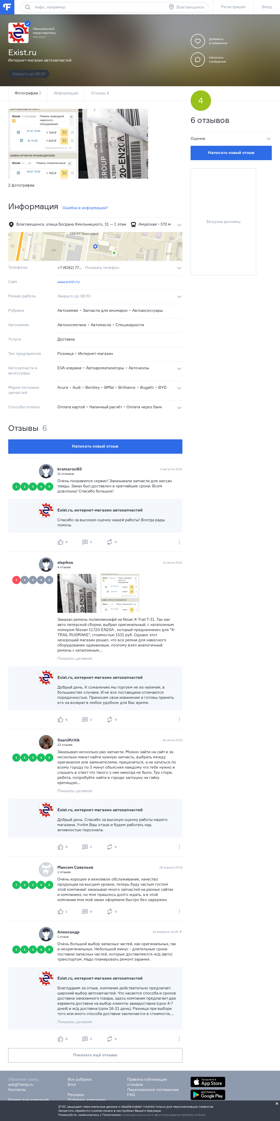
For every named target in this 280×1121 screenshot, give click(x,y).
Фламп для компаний (28, 1099)
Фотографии (28, 93)
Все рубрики (79, 1079)
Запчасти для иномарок (105, 310)
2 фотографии (21, 185)
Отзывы (100, 93)
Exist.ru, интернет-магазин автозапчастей (100, 510)
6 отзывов (210, 120)
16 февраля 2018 (167, 932)
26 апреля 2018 (170, 867)
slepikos (65, 562)
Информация (66, 93)
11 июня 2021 (172, 562)
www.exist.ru (68, 281)
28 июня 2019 (172, 740)
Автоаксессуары (147, 310)
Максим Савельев (75, 867)
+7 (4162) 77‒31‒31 (70, 267)
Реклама (76, 1094)
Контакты (17, 1089)
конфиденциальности (138, 1115)
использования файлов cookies (181, 1115)
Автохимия (67, 310)
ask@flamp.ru (20, 1084)
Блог (72, 1084)
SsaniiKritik (68, 740)
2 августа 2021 (171, 469)
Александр (68, 932)
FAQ (131, 1094)
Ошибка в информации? (85, 207)
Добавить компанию (87, 1099)
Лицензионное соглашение (153, 1089)
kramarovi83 (69, 469)
